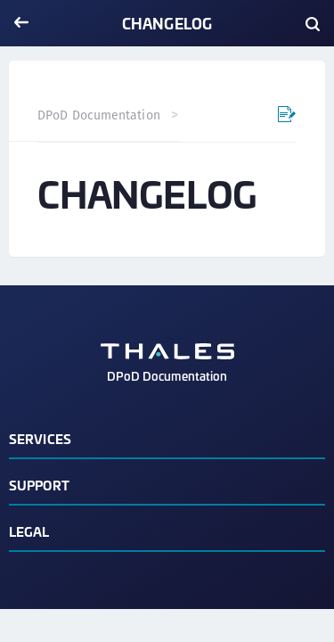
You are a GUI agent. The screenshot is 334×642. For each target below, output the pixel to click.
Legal (29, 531)
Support (39, 484)
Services (40, 438)
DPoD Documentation (98, 115)
